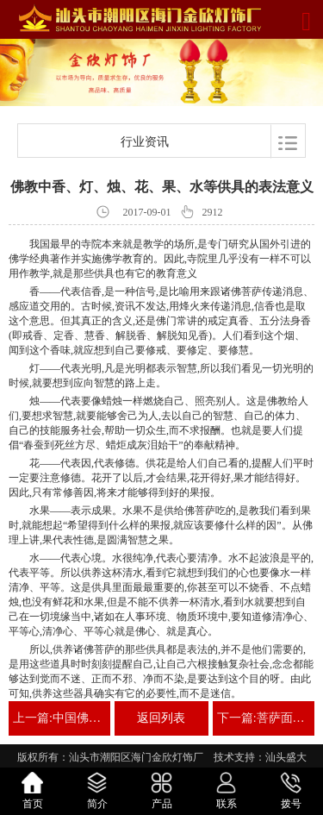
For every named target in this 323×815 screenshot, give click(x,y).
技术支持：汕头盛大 (260, 757)
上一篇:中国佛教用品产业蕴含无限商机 (59, 718)
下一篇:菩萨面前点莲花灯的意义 (263, 718)
